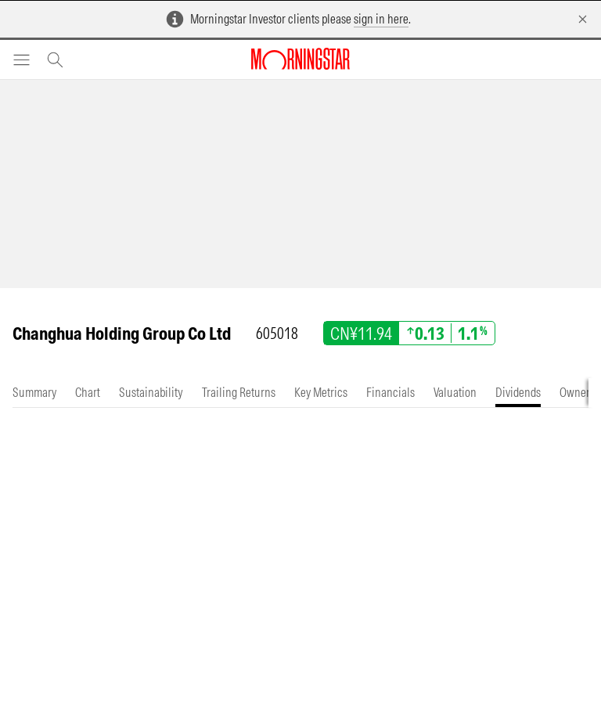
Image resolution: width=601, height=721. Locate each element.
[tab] (34, 392)
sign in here (381, 19)
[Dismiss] (582, 19)
